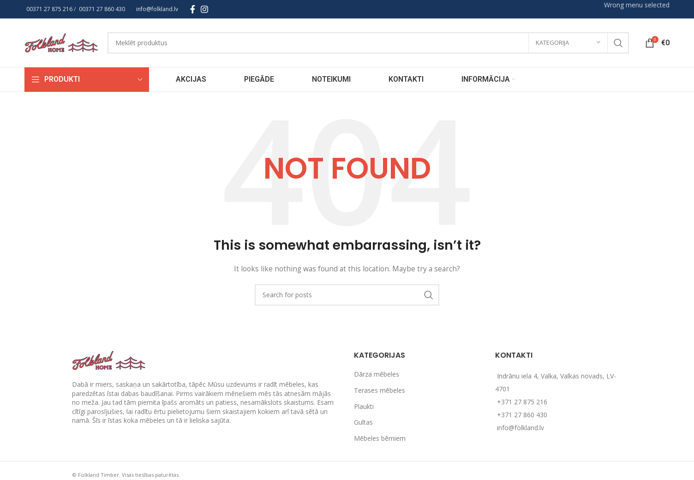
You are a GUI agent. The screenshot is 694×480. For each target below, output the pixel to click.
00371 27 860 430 (102, 9)
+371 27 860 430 (522, 414)
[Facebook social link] (192, 9)
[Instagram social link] (204, 9)
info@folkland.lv (157, 9)
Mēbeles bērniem (380, 438)
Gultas (363, 422)
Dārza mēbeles (376, 374)
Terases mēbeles (379, 390)
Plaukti (364, 406)
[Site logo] (61, 41)
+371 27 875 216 (522, 401)
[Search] (368, 43)
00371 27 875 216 (49, 9)
